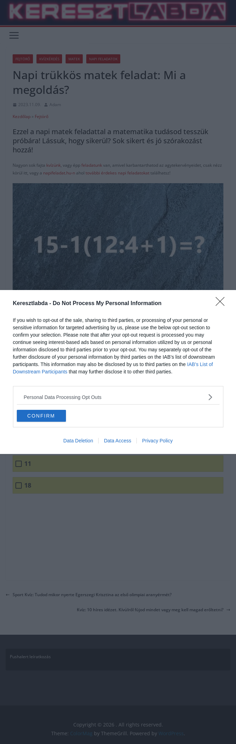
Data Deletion (78, 440)
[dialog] (118, 372)
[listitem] (118, 397)
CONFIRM (41, 416)
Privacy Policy (157, 440)
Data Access (117, 440)
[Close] (222, 303)
